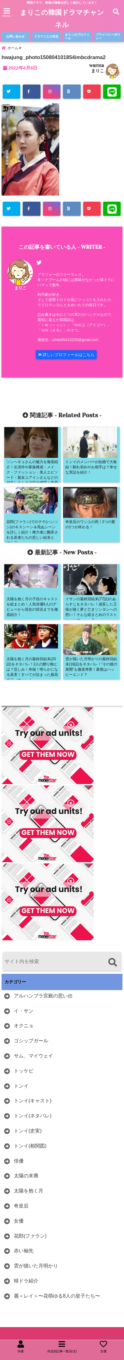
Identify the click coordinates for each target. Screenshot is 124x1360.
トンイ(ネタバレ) (33, 1115)
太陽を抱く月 (28, 1190)
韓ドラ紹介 (26, 1280)
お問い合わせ (15, 36)
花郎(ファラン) (30, 1236)
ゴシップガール (31, 1040)
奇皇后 (21, 1205)
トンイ (21, 1085)
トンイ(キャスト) (33, 1100)
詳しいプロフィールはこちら (66, 354)
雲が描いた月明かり (36, 1265)
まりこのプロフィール (77, 36)
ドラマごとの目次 (46, 36)
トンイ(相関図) (30, 1145)
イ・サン (23, 1010)
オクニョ (23, 1025)
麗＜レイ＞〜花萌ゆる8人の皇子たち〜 (57, 1296)
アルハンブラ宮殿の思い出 (43, 995)
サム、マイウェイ (33, 1055)
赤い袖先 (23, 1250)
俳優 (19, 1161)
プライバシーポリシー (108, 36)
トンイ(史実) (28, 1130)
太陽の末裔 (26, 1175)
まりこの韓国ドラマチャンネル (62, 19)
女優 (19, 1220)
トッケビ (23, 1070)
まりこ (97, 70)
